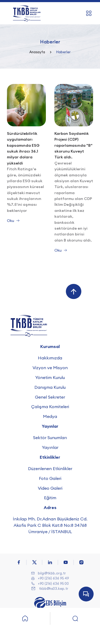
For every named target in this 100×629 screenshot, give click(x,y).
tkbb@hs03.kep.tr (53, 588)
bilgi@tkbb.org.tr (52, 573)
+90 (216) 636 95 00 (53, 583)
